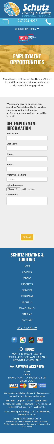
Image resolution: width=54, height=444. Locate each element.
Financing (27, 296)
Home (27, 266)
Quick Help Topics (27, 29)
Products (27, 284)
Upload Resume (14, 185)
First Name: (12, 133)
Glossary (27, 320)
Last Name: (12, 143)
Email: (9, 164)
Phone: (10, 154)
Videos (27, 278)
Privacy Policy (27, 308)
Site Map (27, 314)
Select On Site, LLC (34, 419)
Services (27, 290)
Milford (12, 407)
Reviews (27, 272)
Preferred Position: (16, 175)
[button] (26, 237)
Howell (38, 403)
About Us (27, 302)
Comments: (12, 194)
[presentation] (27, 220)
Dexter (30, 400)
